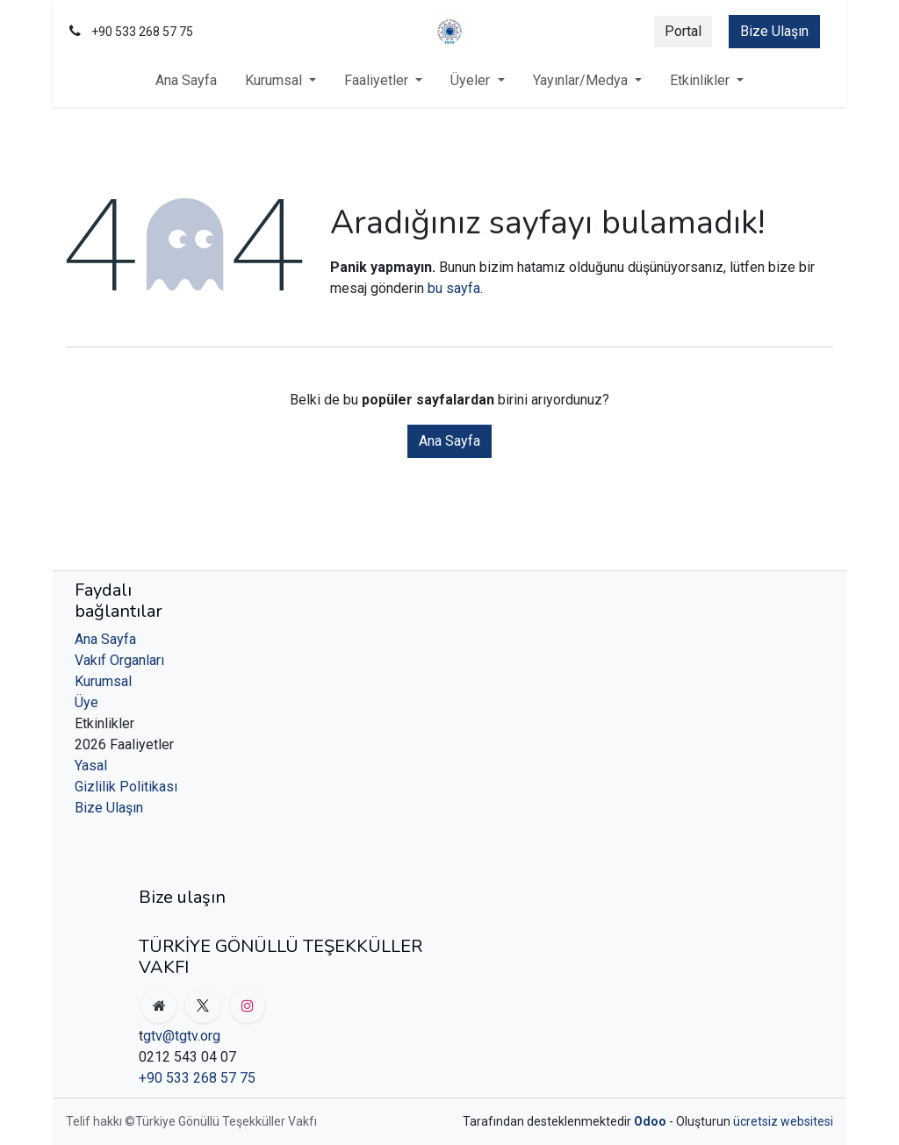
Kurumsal (103, 681)
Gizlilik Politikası (126, 786)
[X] (202, 1005)
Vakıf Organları (119, 660)
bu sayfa (454, 288)
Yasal (91, 765)
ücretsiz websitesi (783, 1121)
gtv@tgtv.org (181, 1035)
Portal (683, 31)
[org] (158, 1005)
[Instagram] (247, 1005)
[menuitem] (186, 80)
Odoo (651, 1121)
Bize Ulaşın (774, 31)
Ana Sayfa (449, 441)
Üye (86, 702)
